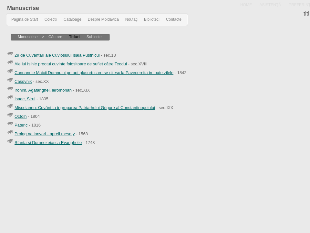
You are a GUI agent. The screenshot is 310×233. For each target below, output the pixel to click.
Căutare (55, 37)
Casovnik (23, 81)
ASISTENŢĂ (270, 5)
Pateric (21, 125)
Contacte (173, 19)
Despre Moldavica (103, 19)
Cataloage (72, 19)
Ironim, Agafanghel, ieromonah (43, 90)
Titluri (74, 37)
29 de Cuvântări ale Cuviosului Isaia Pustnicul (57, 55)
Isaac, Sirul (25, 98)
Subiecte (94, 37)
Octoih (21, 116)
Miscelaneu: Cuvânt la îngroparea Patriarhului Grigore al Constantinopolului (85, 107)
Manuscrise (23, 8)
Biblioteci (152, 19)
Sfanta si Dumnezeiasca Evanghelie (48, 142)
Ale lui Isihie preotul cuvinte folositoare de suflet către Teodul (71, 63)
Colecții (51, 19)
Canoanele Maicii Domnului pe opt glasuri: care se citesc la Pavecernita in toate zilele (94, 72)
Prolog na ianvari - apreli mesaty (45, 133)
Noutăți (131, 19)
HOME (246, 5)
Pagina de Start (24, 19)
